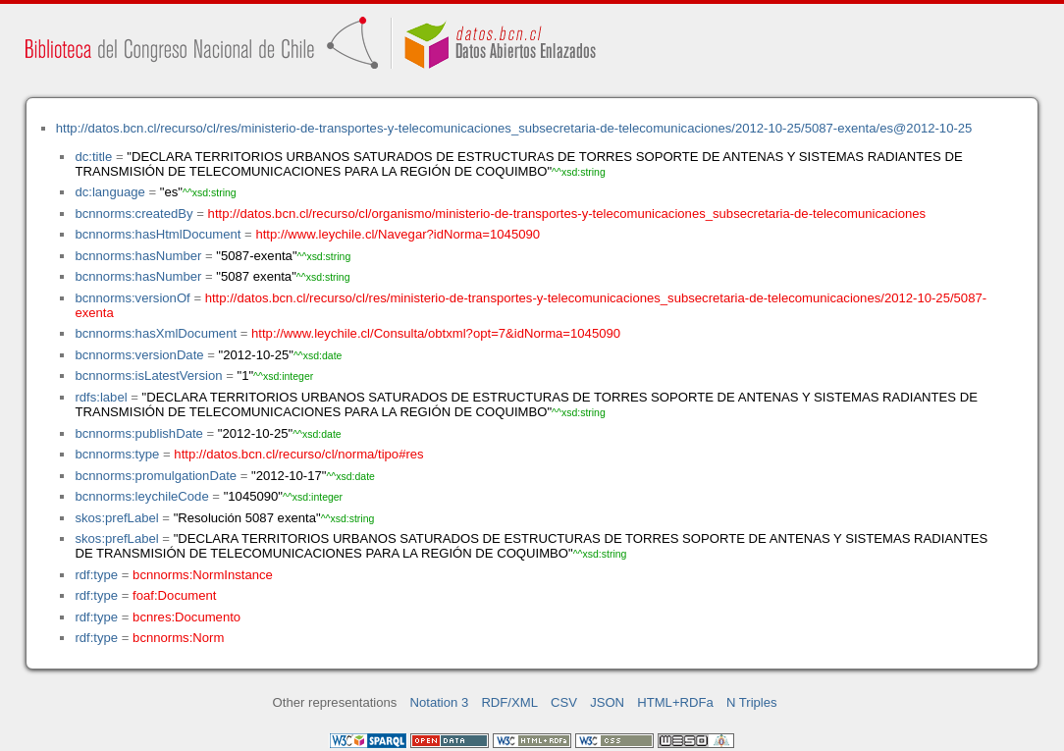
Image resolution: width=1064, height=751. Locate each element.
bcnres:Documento (186, 617)
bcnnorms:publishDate (138, 433)
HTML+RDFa (675, 702)
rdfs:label (101, 397)
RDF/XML (509, 702)
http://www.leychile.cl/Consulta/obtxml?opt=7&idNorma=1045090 (435, 333)
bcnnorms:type (117, 454)
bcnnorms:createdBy (133, 213)
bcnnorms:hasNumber (138, 255)
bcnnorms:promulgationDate (156, 475)
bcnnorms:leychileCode (141, 496)
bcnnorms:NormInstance (203, 574)
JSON (607, 702)
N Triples (751, 702)
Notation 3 (439, 702)
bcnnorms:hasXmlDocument (156, 333)
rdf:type (96, 574)
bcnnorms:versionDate (139, 355)
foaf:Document (174, 595)
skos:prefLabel (116, 517)
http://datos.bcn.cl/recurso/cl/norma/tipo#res (298, 454)
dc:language (109, 192)
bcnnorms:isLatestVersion (148, 375)
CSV (564, 702)
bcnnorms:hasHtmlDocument (157, 234)
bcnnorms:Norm (178, 637)
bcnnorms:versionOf (132, 298)
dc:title (93, 156)
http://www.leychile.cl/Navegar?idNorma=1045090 (397, 234)
